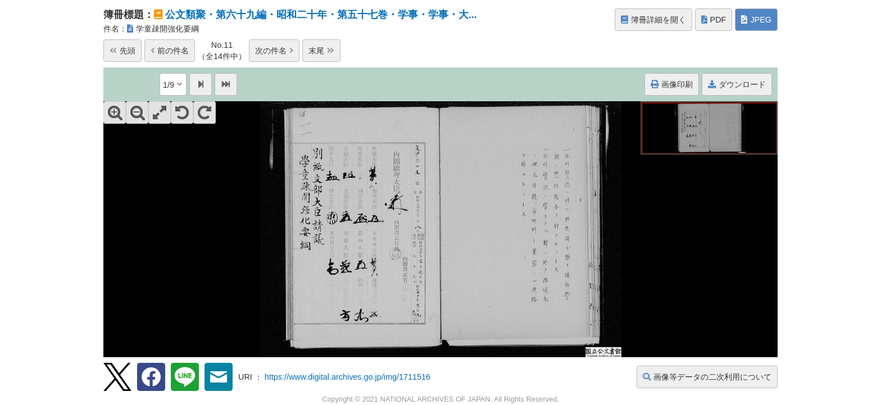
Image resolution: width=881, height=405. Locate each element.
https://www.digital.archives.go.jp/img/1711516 (347, 376)
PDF (713, 19)
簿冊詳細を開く (653, 19)
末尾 (321, 50)
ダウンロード (737, 84)
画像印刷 (672, 84)
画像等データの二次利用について (707, 376)
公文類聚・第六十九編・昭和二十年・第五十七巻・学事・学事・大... (321, 14)
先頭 (122, 50)
